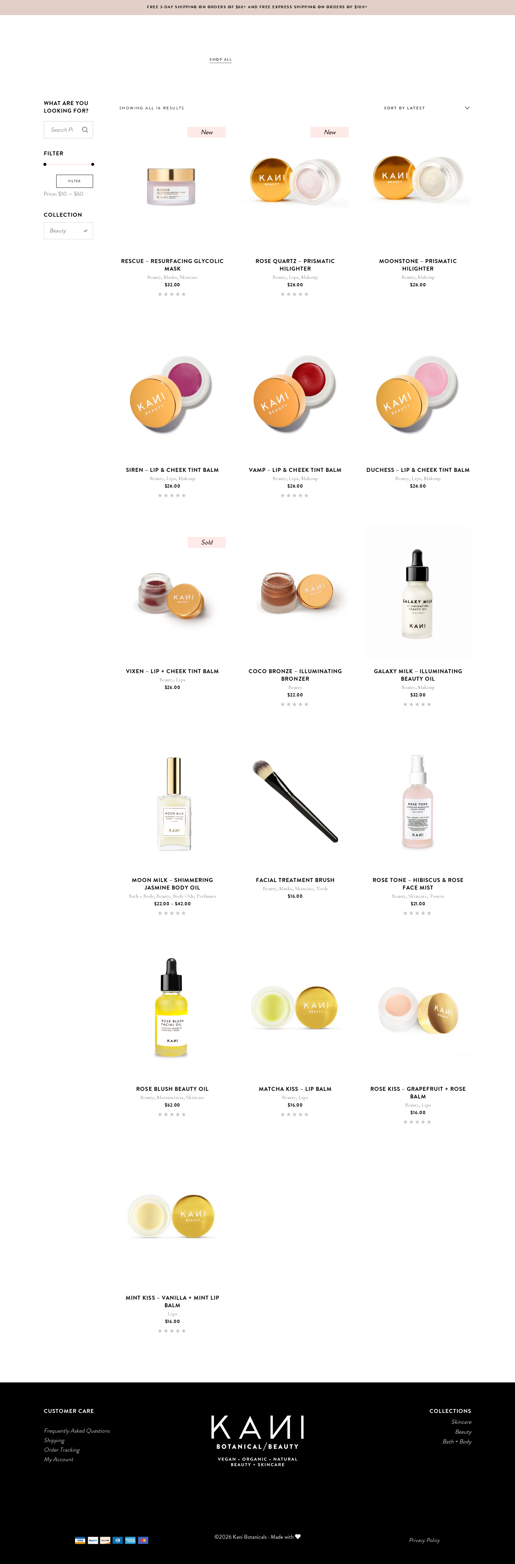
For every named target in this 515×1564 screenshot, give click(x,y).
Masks (170, 277)
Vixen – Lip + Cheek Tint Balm (172, 671)
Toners (436, 896)
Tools (322, 888)
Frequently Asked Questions (77, 1430)
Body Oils (183, 896)
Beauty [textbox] (68, 230)
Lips (294, 277)
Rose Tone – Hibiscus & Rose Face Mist (418, 884)
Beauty (154, 277)
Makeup (309, 277)
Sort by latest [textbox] (404, 107)
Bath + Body (141, 896)
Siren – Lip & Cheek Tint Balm (172, 470)
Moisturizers (170, 1097)
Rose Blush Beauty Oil (172, 1089)
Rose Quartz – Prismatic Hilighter (295, 265)
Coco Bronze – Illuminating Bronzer (295, 675)
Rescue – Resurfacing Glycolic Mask (172, 265)
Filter (74, 181)
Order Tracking (61, 1449)
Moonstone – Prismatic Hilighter (418, 265)
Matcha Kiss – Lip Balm (295, 1089)
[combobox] (425, 108)
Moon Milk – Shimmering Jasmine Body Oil (172, 884)
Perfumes (206, 896)
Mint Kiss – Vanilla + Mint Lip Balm (172, 1301)
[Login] (454, 59)
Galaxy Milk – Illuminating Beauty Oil (418, 675)
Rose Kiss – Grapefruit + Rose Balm (418, 1092)
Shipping (54, 1440)
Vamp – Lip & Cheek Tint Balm (295, 470)
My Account (58, 1459)
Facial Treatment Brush (295, 880)
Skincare (189, 277)
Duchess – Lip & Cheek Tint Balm (418, 470)
